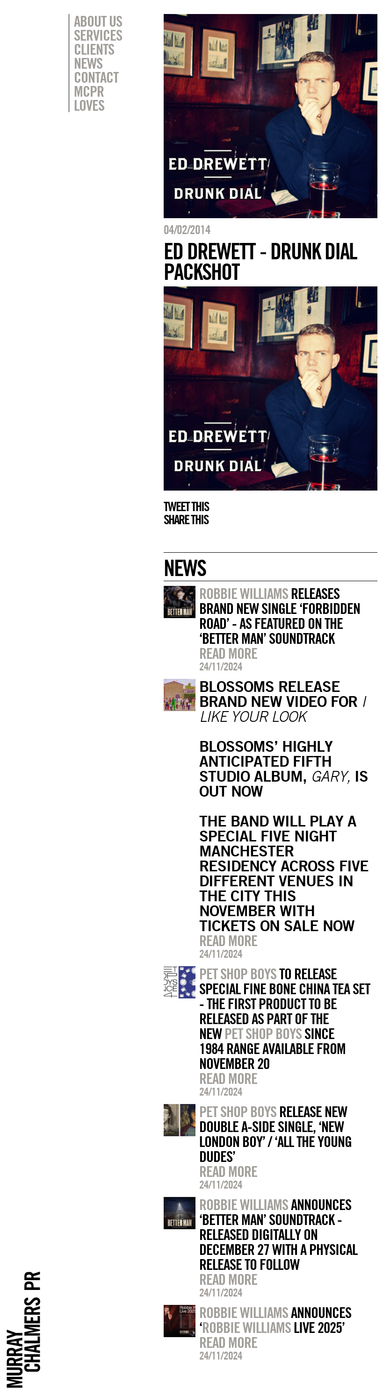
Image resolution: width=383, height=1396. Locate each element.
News (88, 63)
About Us (98, 21)
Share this (186, 519)
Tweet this (186, 506)
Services (98, 35)
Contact (96, 77)
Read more (228, 653)
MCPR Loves (89, 98)
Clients (94, 49)
